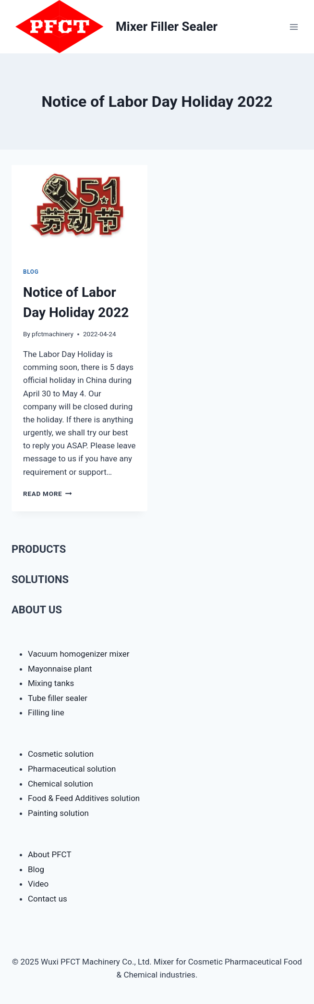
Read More (47, 493)
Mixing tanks (51, 683)
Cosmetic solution (61, 754)
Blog (30, 271)
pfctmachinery (52, 334)
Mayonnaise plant (60, 669)
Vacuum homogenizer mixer (79, 654)
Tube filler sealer (57, 698)
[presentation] (79, 210)
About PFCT (50, 854)
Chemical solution (60, 783)
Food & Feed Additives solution (84, 798)
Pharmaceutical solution (72, 769)
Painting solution (58, 813)
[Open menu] (293, 26)
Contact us (47, 898)
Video (38, 884)
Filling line (46, 712)
